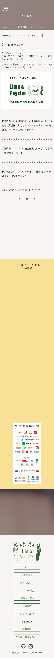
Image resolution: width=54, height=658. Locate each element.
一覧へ (26, 198)
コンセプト (27, 575)
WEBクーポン (27, 598)
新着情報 (27, 629)
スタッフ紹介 (27, 613)
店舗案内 (27, 606)
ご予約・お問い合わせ (26, 637)
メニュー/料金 (27, 590)
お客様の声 (27, 621)
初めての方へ (27, 582)
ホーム (27, 567)
